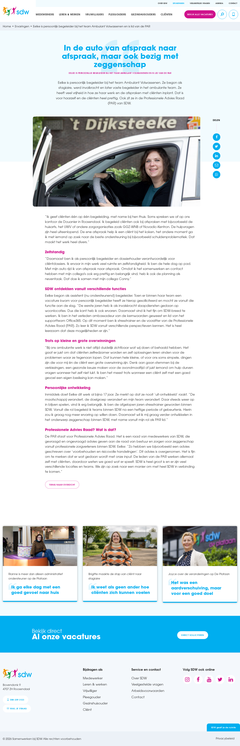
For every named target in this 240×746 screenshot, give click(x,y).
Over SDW (162, 3)
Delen (216, 120)
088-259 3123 (15, 699)
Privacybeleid (225, 738)
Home (7, 26)
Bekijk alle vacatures (200, 14)
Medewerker (93, 678)
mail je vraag (17, 708)
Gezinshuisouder (95, 703)
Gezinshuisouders (143, 14)
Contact (233, 3)
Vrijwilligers (94, 14)
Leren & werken (69, 14)
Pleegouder (92, 697)
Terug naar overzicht (62, 484)
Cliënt (87, 709)
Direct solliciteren (192, 635)
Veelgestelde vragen (200, 3)
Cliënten (166, 14)
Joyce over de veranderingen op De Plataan (199, 574)
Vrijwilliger (90, 691)
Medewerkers (45, 14)
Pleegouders (117, 14)
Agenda (219, 3)
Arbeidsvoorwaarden (147, 691)
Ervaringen (178, 3)
